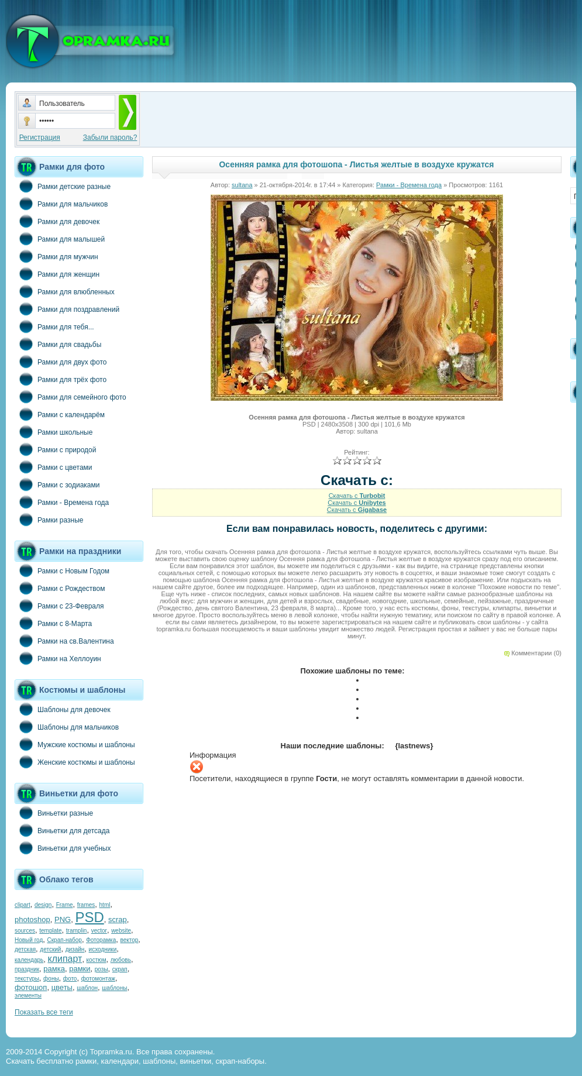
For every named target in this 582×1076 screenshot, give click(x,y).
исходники (103, 949)
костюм (96, 960)
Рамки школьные (53, 432)
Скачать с (357, 495)
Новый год (29, 940)
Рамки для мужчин (56, 256)
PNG (62, 919)
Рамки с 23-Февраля (59, 605)
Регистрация (39, 137)
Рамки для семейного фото (70, 396)
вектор (129, 940)
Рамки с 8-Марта (53, 623)
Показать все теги (44, 1012)
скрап (120, 969)
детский (50, 949)
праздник (27, 969)
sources (25, 930)
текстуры (27, 978)
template (50, 930)
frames (86, 905)
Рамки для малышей (60, 238)
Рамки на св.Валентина (64, 640)
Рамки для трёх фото (60, 379)
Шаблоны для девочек (63, 709)
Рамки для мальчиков (61, 203)
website (121, 930)
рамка (54, 968)
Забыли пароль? (110, 137)
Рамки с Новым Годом (62, 570)
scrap (117, 919)
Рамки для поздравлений (67, 309)
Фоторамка (101, 940)
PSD (89, 917)
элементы (28, 995)
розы (101, 969)
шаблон (87, 988)
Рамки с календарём (60, 414)
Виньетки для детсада (62, 830)
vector (99, 930)
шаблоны (114, 988)
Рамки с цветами (53, 467)
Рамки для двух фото (60, 361)
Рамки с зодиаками (57, 484)
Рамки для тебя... (54, 326)
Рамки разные (49, 519)
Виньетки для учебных (63, 848)
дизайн (75, 949)
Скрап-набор (64, 940)
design (43, 905)
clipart (22, 905)
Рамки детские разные (63, 186)
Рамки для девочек (57, 221)
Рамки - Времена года (62, 502)
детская (25, 949)
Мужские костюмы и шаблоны (75, 744)
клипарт (64, 959)
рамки (79, 968)
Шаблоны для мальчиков (67, 726)
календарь (29, 960)
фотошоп (31, 987)
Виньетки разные (54, 812)
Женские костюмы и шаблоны (75, 762)
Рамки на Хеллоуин (58, 658)
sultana (242, 184)
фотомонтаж (98, 978)
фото (70, 978)
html (105, 905)
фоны (51, 978)
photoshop (32, 919)
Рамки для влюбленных (65, 291)
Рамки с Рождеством (60, 588)
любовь (121, 960)
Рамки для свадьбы (58, 344)
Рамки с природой (56, 449)
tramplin (76, 930)
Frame (64, 905)
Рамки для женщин (57, 274)
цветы (62, 987)
